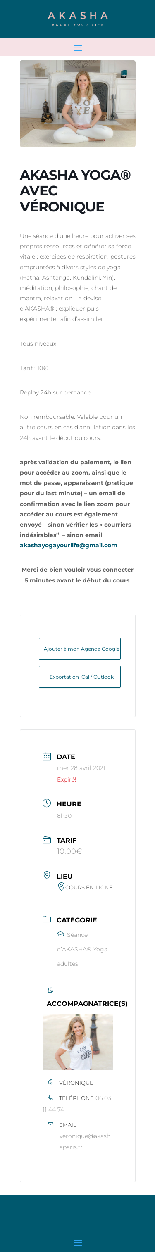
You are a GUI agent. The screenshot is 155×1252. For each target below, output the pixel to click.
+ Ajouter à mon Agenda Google (79, 649)
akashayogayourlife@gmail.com (68, 545)
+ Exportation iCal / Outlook (79, 677)
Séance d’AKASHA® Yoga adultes (82, 949)
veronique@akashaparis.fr (85, 1141)
